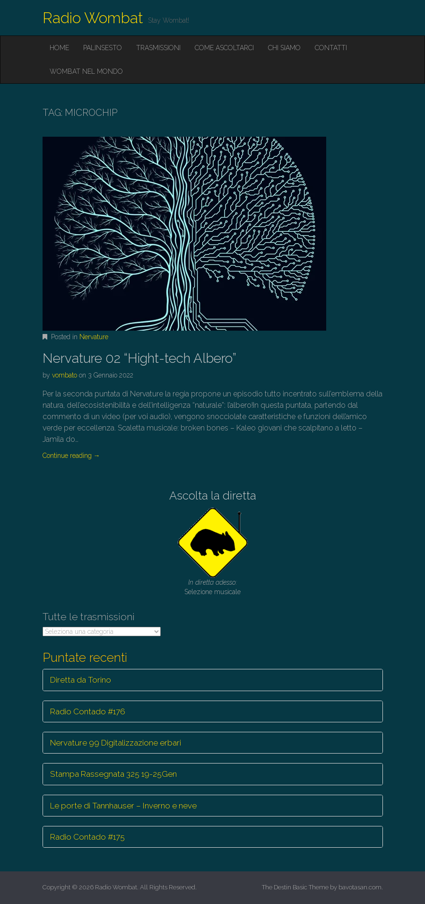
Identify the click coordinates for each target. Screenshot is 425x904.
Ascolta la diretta (212, 495)
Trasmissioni (158, 48)
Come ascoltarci (224, 48)
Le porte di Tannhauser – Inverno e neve (123, 805)
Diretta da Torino (80, 680)
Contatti (331, 48)
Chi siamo (284, 48)
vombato (64, 375)
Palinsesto (102, 48)
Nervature (93, 337)
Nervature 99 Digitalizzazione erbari (115, 742)
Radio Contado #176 (87, 711)
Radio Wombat (93, 17)
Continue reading (71, 455)
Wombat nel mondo (86, 71)
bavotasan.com (360, 887)
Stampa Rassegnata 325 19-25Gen (113, 774)
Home (59, 48)
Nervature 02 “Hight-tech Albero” (139, 358)
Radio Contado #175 (87, 837)
